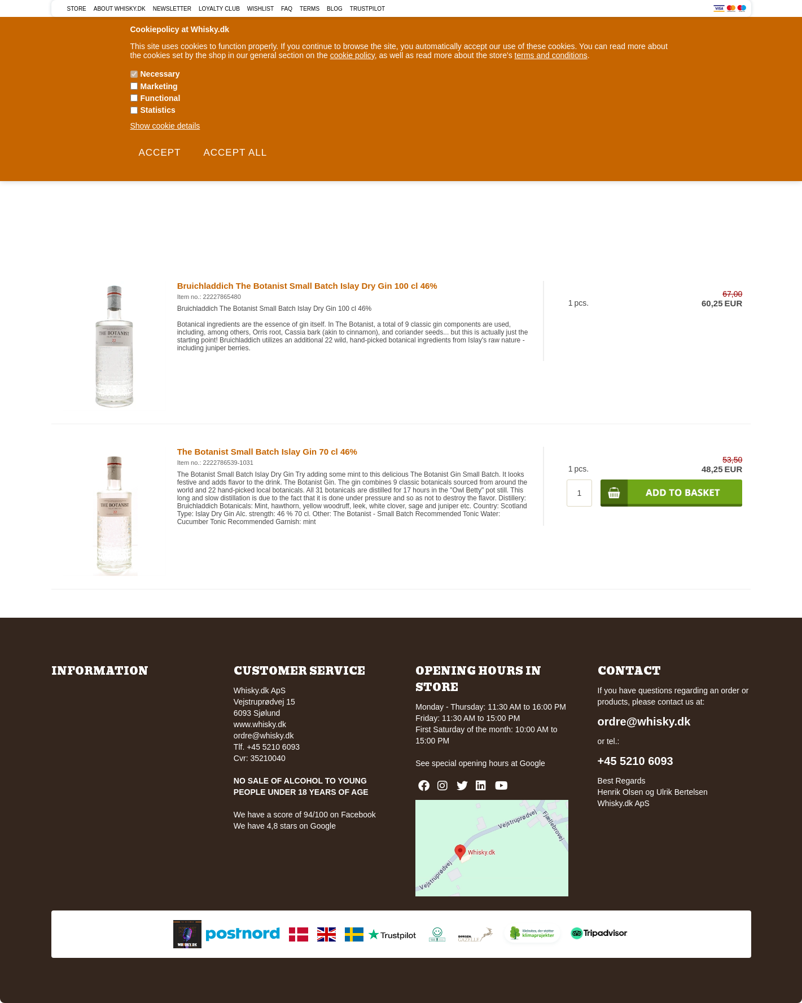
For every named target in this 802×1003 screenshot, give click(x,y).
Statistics (158, 110)
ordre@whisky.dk (264, 735)
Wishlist (260, 9)
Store (76, 9)
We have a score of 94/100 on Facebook (305, 814)
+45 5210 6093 (635, 761)
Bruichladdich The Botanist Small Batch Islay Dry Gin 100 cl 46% (307, 286)
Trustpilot (367, 9)
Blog (335, 9)
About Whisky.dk (120, 9)
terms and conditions (551, 55)
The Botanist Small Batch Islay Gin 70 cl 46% (267, 451)
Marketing (159, 86)
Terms (309, 9)
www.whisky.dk (260, 724)
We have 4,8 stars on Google (285, 825)
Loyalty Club (219, 9)
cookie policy (352, 55)
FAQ (286, 9)
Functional (161, 98)
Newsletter (172, 9)
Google (532, 763)
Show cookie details (165, 125)
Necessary (160, 73)
